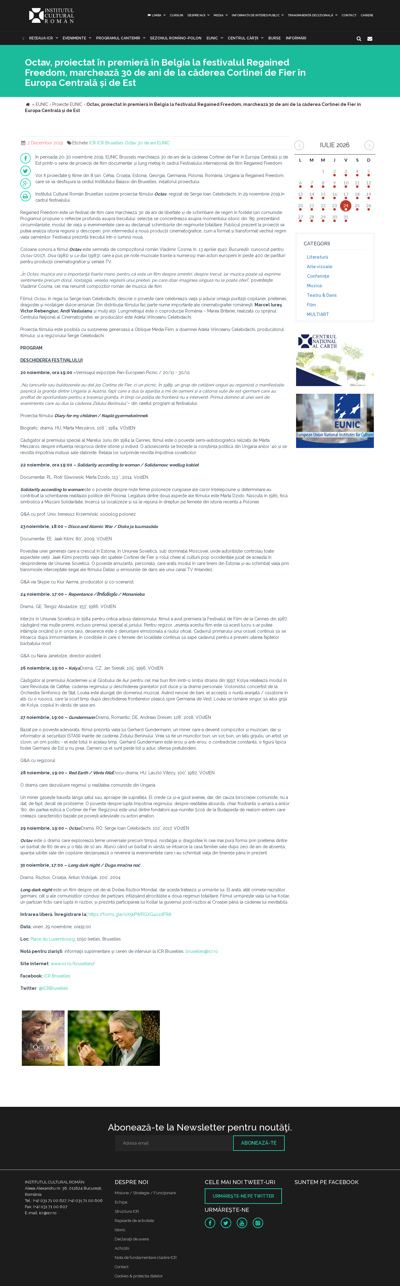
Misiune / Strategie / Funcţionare (145, 1193)
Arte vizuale (319, 266)
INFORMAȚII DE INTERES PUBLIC (255, 15)
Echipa (121, 1202)
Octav (130, 142)
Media (219, 15)
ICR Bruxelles (110, 142)
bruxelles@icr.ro (202, 951)
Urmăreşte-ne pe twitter (243, 1196)
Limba (154, 15)
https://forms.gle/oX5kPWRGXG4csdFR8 (130, 914)
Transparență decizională (310, 15)
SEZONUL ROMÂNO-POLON (175, 38)
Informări (296, 38)
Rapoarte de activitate (134, 1220)
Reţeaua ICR (41, 38)
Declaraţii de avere (132, 1239)
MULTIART (318, 314)
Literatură (317, 257)
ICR (92, 142)
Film (311, 304)
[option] (43, 1038)
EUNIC (212, 38)
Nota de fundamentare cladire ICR (146, 1257)
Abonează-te (259, 1143)
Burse (274, 38)
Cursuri (176, 15)
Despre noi (196, 15)
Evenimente (74, 38)
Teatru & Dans (322, 295)
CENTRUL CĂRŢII (243, 38)
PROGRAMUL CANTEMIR (118, 38)
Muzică (314, 285)
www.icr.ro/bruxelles (71, 963)
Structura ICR (127, 1211)
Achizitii (122, 1248)
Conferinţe (318, 276)
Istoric (120, 1230)
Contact (349, 15)
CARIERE (367, 15)
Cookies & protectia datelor (139, 1276)
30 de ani (146, 142)
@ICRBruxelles (53, 988)
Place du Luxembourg (52, 939)
